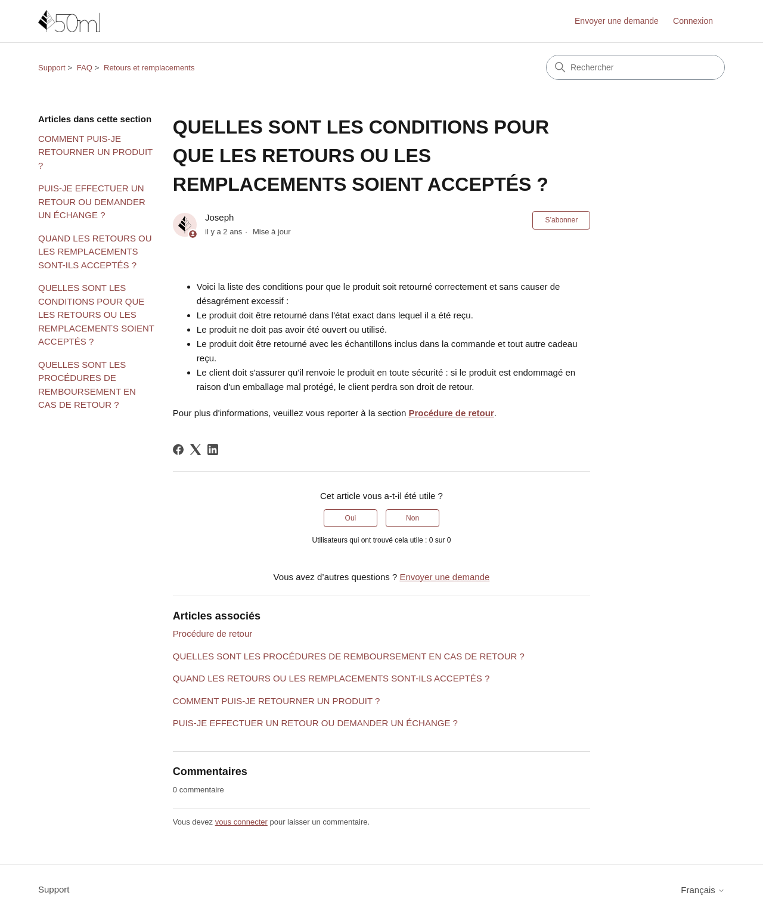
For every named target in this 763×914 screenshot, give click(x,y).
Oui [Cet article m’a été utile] (350, 518)
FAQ (84, 67)
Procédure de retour (451, 413)
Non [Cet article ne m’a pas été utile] (412, 518)
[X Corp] (195, 449)
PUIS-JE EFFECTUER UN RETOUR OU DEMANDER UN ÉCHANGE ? (91, 201)
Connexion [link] (693, 21)
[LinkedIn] (212, 449)
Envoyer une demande (617, 21)
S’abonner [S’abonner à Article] (561, 220)
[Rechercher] (635, 67)
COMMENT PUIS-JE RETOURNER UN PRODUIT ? (95, 152)
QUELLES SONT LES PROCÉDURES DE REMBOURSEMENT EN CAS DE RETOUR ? (87, 385)
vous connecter (241, 821)
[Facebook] (178, 449)
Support (52, 67)
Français (703, 890)
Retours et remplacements (149, 67)
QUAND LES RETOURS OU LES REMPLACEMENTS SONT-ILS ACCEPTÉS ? (95, 251)
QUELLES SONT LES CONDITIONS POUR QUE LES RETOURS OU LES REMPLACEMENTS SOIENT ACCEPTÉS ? (96, 314)
